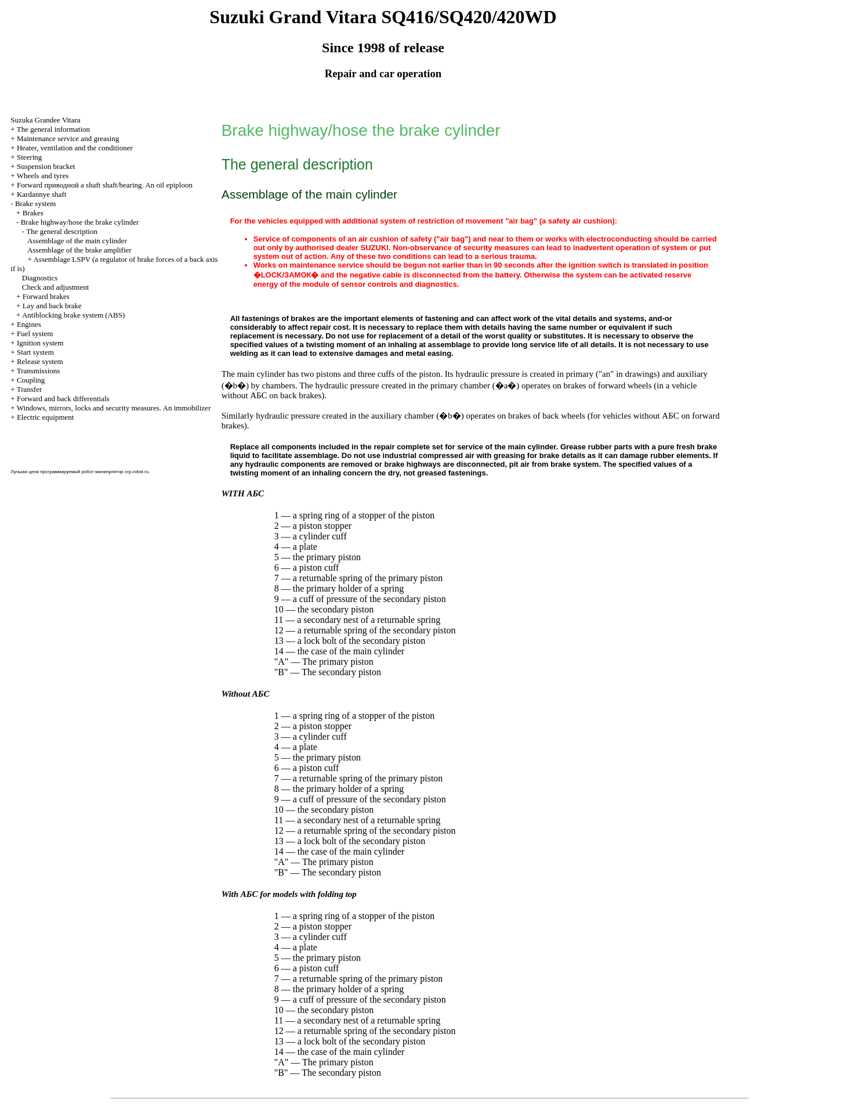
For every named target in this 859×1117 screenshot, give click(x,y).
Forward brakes (46, 296)
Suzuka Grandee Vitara (45, 120)
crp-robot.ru (136, 471)
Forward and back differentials (63, 398)
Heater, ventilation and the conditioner (75, 147)
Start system (35, 352)
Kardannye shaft (42, 194)
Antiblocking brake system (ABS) (73, 315)
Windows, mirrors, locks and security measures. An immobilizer (114, 407)
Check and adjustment (55, 287)
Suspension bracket (46, 166)
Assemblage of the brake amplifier (79, 250)
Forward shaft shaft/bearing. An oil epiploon (105, 185)
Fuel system (35, 333)
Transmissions (38, 370)
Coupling (31, 380)
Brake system (35, 203)
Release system (40, 361)
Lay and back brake (52, 305)
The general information (53, 129)
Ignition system (40, 342)
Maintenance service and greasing (68, 138)
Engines (29, 324)
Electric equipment (45, 417)
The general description (61, 231)
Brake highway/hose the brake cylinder (80, 222)
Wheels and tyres (43, 175)
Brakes (33, 212)
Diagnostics (39, 277)
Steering (29, 157)
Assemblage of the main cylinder (77, 240)
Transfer (29, 389)
